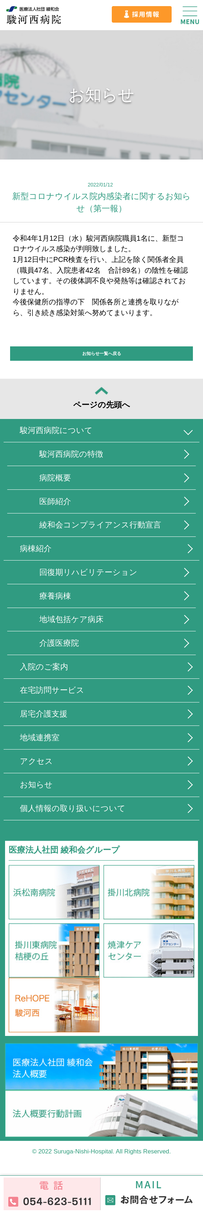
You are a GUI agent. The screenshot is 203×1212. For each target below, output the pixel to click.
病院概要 (56, 478)
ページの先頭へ (101, 398)
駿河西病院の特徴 (73, 454)
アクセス (37, 764)
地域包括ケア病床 (73, 621)
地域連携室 (40, 740)
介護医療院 (60, 645)
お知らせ (37, 787)
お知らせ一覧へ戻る (101, 353)
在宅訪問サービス (53, 692)
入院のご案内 (45, 668)
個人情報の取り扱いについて (75, 811)
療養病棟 (56, 597)
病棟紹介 (36, 549)
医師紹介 (56, 502)
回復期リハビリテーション (91, 573)
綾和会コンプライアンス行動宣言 (103, 526)
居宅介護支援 (45, 716)
